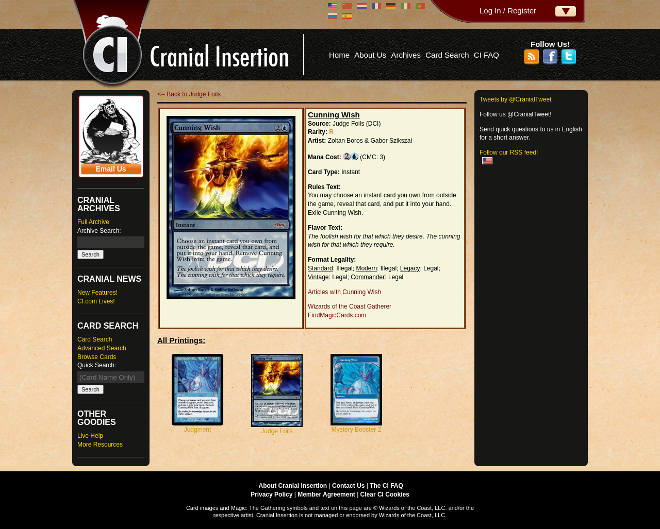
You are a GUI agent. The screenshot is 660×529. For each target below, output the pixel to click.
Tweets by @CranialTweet (516, 99)
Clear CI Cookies (384, 494)
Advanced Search (101, 348)
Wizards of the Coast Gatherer (349, 306)
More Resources (100, 444)
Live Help (90, 435)
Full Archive (93, 222)
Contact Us (348, 485)
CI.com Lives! (96, 301)
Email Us (110, 169)
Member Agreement (326, 494)
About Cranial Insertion (293, 485)
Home (339, 54)
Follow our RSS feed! (509, 152)
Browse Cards (96, 357)
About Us (370, 54)
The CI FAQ (386, 485)
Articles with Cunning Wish (344, 292)
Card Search (447, 54)
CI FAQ (486, 54)
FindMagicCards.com (337, 315)
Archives (406, 54)
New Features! (97, 292)
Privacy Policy (271, 494)
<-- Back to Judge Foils (189, 94)
